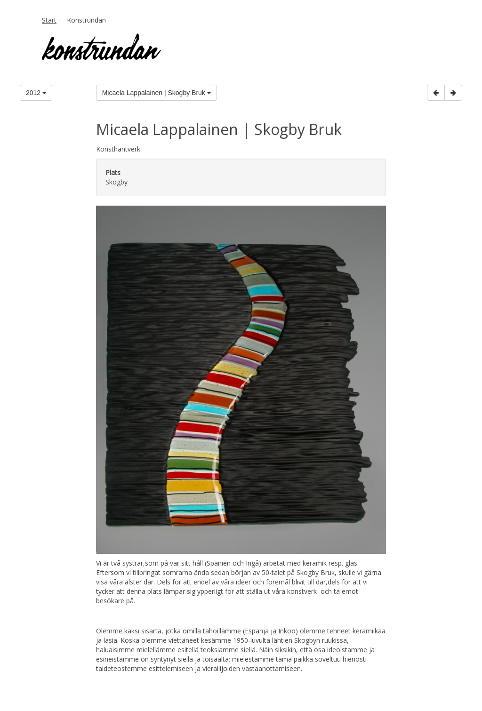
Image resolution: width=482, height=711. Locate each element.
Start (49, 20)
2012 (36, 92)
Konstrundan (86, 20)
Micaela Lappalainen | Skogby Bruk (156, 92)
